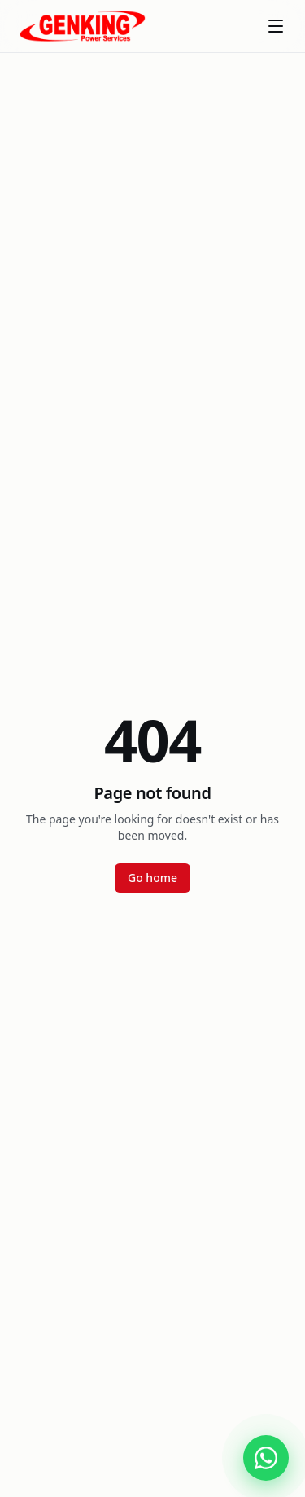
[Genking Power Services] (83, 26)
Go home (152, 877)
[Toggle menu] (275, 26)
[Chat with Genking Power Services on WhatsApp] (266, 1458)
